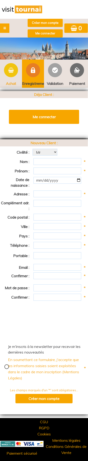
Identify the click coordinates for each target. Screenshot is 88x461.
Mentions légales (66, 440)
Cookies (44, 434)
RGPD (44, 428)
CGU (44, 421)
